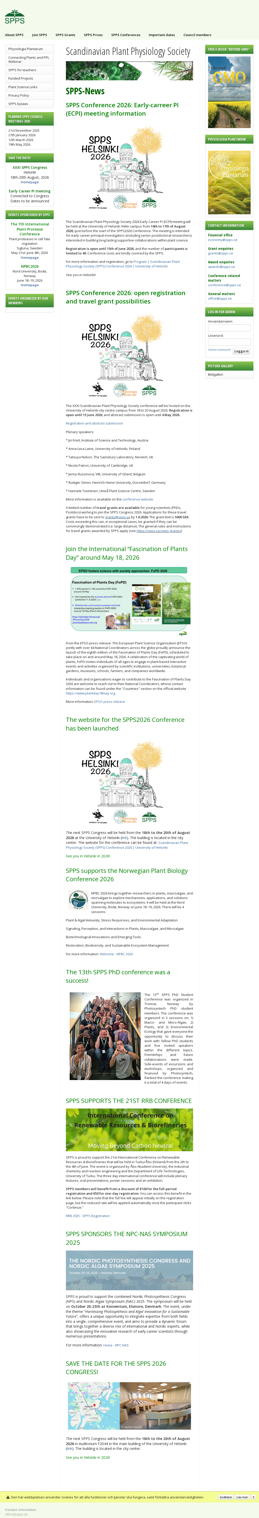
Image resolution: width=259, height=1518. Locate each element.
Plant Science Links (23, 87)
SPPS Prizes (93, 35)
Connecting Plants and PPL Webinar (28, 59)
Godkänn (226, 1497)
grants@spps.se (220, 253)
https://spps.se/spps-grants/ (159, 530)
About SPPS (14, 35)
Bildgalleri (215, 374)
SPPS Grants (65, 35)
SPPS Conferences (125, 35)
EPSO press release (109, 701)
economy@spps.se (222, 239)
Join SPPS (39, 35)
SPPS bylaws (18, 103)
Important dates (162, 35)
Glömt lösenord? (219, 350)
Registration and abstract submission (94, 423)
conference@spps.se (224, 285)
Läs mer (242, 1497)
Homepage (30, 182)
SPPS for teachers (22, 70)
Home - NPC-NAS (116, 1345)
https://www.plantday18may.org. (91, 693)
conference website (137, 499)
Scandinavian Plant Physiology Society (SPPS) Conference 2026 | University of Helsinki (127, 845)
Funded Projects (20, 78)
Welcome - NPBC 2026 (116, 954)
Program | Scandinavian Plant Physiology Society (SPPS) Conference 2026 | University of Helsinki (123, 263)
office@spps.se (220, 298)
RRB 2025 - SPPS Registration (88, 1215)
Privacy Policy (18, 95)
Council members (197, 35)
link (124, 837)
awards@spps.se (221, 266)
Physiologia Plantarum (25, 49)
